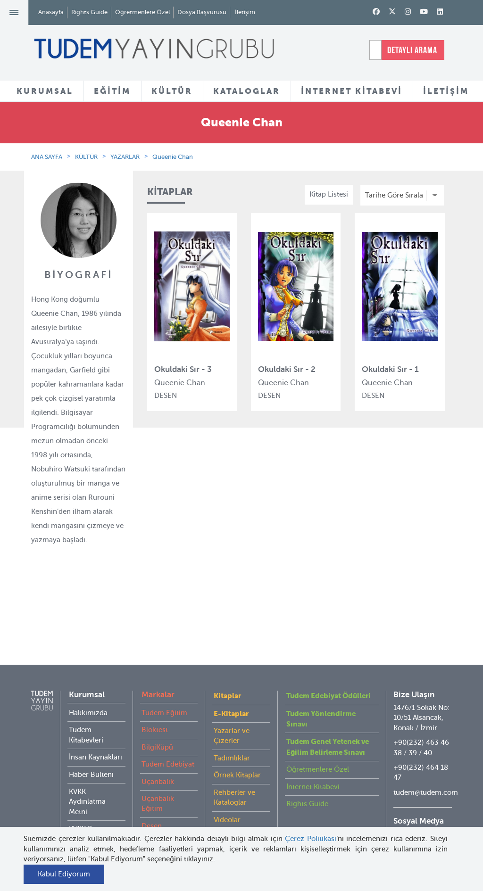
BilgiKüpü (157, 728)
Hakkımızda (88, 694)
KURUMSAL (45, 91)
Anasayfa (51, 12)
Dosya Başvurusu (201, 12)
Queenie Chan (172, 156)
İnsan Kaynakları (95, 738)
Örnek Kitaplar (237, 756)
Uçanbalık (158, 763)
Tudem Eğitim (164, 694)
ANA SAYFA (46, 156)
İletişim (245, 12)
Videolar (227, 801)
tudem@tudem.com (425, 773)
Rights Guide (89, 12)
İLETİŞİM (446, 91)
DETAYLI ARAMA (412, 50)
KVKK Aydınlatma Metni (87, 783)
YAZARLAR (125, 156)
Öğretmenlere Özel (142, 12)
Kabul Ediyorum (64, 874)
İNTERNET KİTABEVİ (351, 91)
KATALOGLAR (246, 91)
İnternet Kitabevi (313, 768)
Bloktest (155, 711)
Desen (152, 807)
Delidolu (155, 824)
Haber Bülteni (91, 755)
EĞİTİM (112, 91)
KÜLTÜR (171, 91)
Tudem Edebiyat (168, 745)
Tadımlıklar (232, 739)
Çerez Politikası (310, 838)
